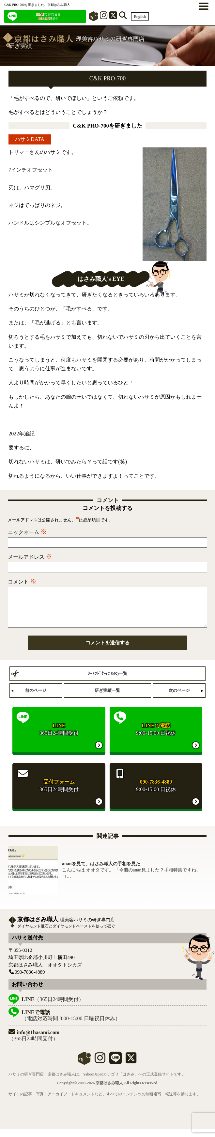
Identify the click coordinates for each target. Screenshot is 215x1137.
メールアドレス (30, 557)
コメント (22, 581)
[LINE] (115, 1068)
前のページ (35, 698)
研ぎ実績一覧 (107, 698)
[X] (113, 17)
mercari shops (84, 1066)
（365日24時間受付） (53, 1007)
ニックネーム (27, 532)
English (140, 16)
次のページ (179, 698)
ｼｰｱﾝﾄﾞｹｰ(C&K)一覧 (107, 681)
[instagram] (100, 1068)
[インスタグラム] (104, 17)
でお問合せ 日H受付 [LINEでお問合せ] (48, 16)
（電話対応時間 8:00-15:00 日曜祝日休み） (71, 1023)
